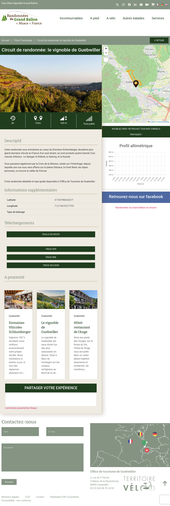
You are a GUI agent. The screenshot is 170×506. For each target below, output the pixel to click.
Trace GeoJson (51, 265)
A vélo (112, 18)
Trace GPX (51, 249)
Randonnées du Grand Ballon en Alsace (136, 207)
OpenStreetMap (163, 122)
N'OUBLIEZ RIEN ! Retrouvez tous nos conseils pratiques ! (136, 132)
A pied (95, 18)
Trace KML (50, 257)
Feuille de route (51, 234)
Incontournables (72, 18)
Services (159, 18)
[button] (117, 4)
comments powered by (21, 408)
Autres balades (134, 18)
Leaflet (151, 122)
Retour (159, 40)
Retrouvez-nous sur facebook (136, 196)
